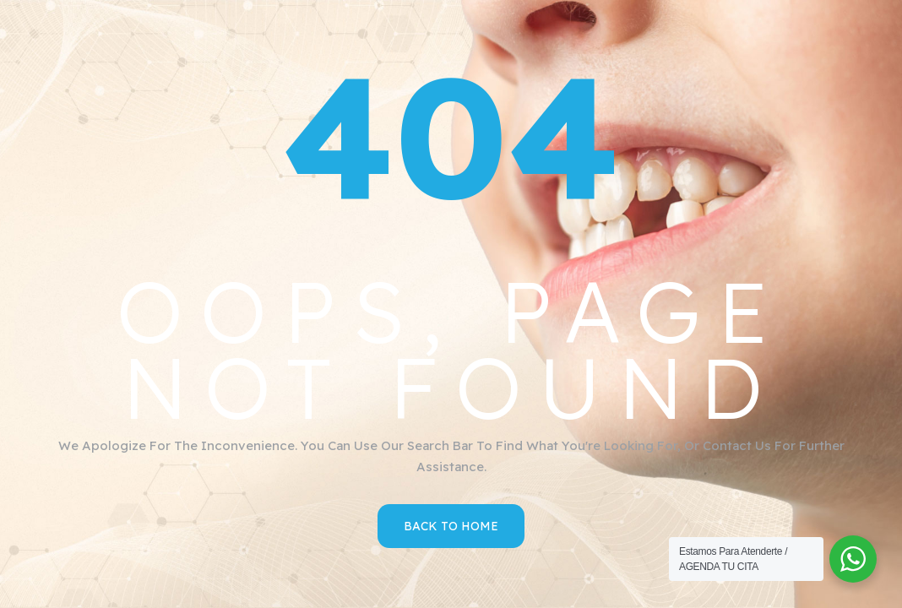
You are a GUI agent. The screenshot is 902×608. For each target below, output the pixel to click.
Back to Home (451, 526)
